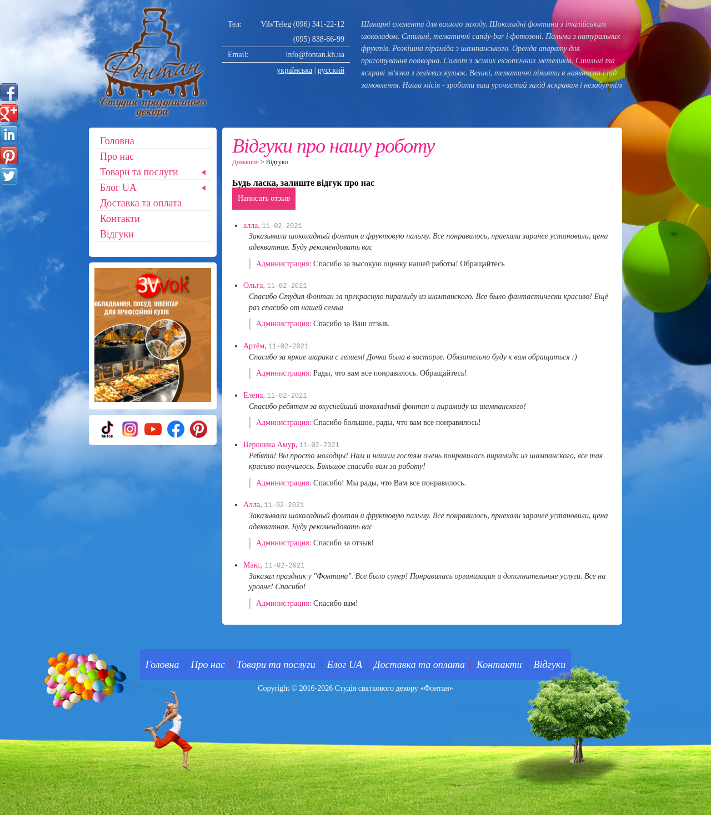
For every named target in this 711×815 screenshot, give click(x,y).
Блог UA (118, 187)
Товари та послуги (139, 172)
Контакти (120, 218)
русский (331, 70)
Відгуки (117, 234)
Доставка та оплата (141, 203)
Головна (117, 140)
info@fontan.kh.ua (315, 54)
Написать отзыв (264, 198)
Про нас (117, 156)
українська (294, 70)
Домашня (245, 162)
